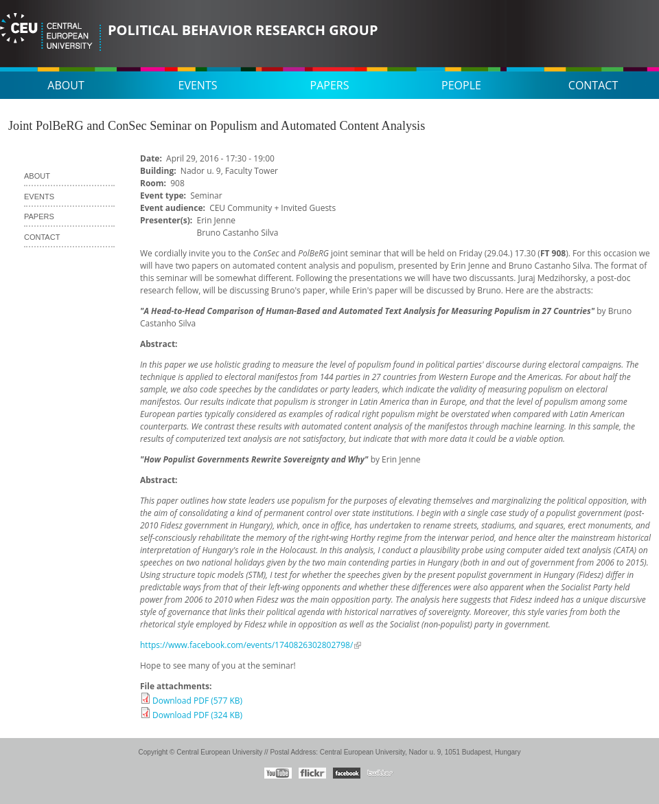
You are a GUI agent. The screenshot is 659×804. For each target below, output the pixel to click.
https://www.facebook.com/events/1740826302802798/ (246, 645)
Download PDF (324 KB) (197, 715)
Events (198, 85)
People (461, 85)
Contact (593, 85)
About (65, 85)
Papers (329, 85)
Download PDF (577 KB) (197, 700)
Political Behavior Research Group (243, 30)
